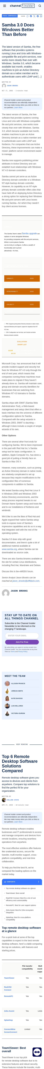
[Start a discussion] (28, 16)
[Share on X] (34, 16)
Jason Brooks (10, 86)
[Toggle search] (39, 5)
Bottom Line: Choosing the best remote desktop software (20, 1056)
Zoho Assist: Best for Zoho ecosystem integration (20, 1030)
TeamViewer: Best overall (15, 1012)
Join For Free (22, 642)
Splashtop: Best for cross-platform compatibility (18, 1037)
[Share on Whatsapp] (41, 16)
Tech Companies (10, 16)
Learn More (18, 107)
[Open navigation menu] (4, 6)
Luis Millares (17, 706)
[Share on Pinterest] (38, 16)
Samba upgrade (29, 233)
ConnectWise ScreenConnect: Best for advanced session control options (20, 1044)
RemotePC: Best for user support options (21, 1024)
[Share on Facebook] (31, 16)
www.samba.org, (9, 549)
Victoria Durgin (18, 713)
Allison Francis (18, 683)
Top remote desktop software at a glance (21, 1007)
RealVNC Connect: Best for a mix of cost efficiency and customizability (21, 1018)
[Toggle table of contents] (22, 1001)
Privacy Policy (22, 651)
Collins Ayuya (10, 800)
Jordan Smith (17, 691)
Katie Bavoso (17, 698)
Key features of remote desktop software (20, 1050)
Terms (13, 651)
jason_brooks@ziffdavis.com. (26, 581)
